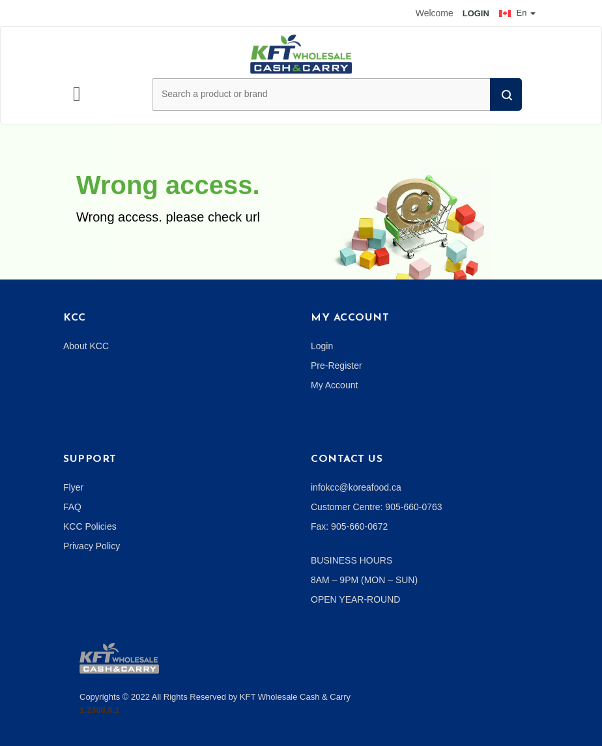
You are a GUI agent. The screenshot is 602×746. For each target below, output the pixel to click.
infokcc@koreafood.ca (356, 487)
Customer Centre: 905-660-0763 (376, 507)
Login (322, 346)
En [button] (517, 13)
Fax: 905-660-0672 (349, 526)
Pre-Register (336, 365)
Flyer (73, 487)
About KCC (86, 346)
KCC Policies (90, 526)
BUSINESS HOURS (351, 560)
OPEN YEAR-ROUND (355, 599)
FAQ (72, 507)
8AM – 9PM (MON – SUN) (364, 580)
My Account (334, 385)
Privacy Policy (91, 546)
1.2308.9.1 (99, 710)
